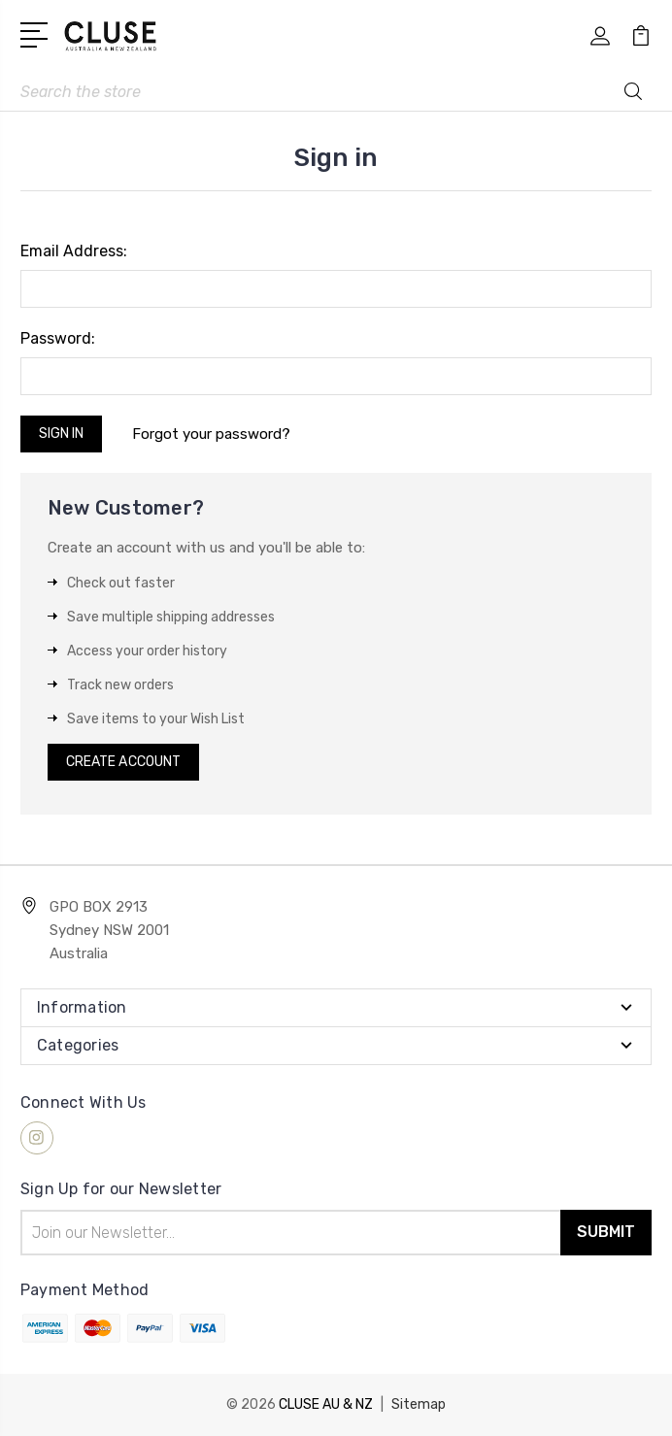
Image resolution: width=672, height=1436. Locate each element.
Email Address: (73, 251)
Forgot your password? (211, 434)
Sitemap (418, 1404)
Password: (57, 338)
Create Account (123, 761)
